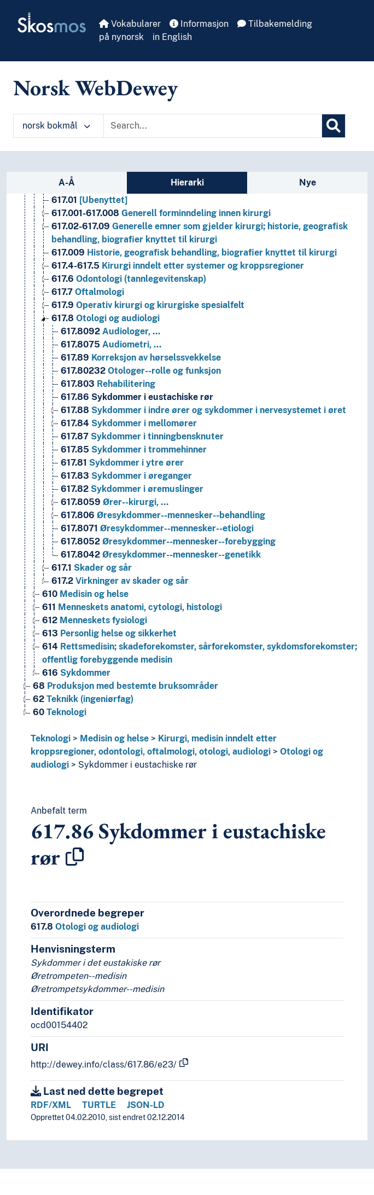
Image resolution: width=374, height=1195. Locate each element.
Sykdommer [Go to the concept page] (76, 673)
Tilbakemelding (274, 24)
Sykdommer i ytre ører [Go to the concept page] (122, 462)
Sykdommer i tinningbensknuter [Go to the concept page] (142, 436)
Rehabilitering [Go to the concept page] (108, 384)
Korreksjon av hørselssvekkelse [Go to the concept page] (141, 357)
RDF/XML (51, 1105)
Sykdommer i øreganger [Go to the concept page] (126, 476)
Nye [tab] (307, 182)
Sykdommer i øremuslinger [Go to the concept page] (132, 489)
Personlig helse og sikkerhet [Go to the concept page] (109, 633)
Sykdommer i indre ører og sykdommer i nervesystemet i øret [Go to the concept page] (203, 410)
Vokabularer (130, 24)
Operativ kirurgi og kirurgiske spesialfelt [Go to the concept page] (147, 305)
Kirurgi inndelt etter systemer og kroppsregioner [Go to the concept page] (177, 265)
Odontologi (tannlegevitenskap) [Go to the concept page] (128, 279)
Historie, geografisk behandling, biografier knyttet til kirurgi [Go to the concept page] (194, 252)
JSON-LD (146, 1105)
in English (172, 37)
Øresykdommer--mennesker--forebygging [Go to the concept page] (168, 541)
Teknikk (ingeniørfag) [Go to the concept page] (83, 699)
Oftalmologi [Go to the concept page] (87, 292)
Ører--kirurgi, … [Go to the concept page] (114, 502)
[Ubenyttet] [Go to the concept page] (89, 200)
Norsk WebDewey (95, 87)
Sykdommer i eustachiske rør (137, 764)
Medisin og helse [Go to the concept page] (85, 594)
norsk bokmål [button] (56, 125)
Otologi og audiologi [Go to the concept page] (105, 318)
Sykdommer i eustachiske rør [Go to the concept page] (137, 397)
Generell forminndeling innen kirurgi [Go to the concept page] (161, 213)
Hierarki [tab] (187, 182)
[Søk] (334, 126)
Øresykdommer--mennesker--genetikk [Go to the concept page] (161, 554)
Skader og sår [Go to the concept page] (91, 567)
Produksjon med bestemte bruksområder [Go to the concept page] (125, 686)
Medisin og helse (114, 738)
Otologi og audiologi (85, 926)
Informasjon (199, 24)
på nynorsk (121, 37)
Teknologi (51, 738)
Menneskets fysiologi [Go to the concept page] (94, 620)
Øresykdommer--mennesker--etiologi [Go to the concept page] (157, 528)
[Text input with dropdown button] (212, 126)
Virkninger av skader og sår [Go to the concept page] (120, 581)
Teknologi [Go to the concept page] (59, 712)
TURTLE (99, 1105)
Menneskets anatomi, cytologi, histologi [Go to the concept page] (132, 607)
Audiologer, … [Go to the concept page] (110, 331)
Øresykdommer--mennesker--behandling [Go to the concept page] (163, 515)
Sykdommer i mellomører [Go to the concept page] (129, 423)
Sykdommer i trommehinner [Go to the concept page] (134, 449)
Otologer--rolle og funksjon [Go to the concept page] (141, 371)
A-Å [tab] (67, 182)
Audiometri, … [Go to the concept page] (111, 344)
